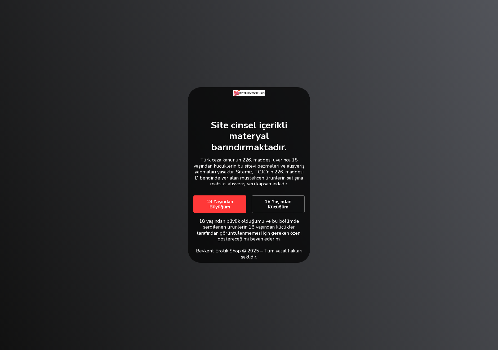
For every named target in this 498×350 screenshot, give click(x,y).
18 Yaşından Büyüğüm (219, 204)
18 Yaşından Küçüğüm (278, 204)
